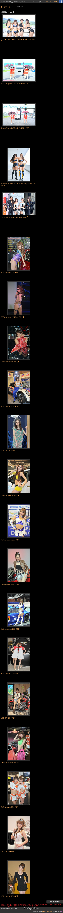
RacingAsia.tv (31, 908)
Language (37, 1)
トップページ (6, 7)
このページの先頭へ (54, 901)
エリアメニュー (50, 2)
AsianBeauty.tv (47, 911)
